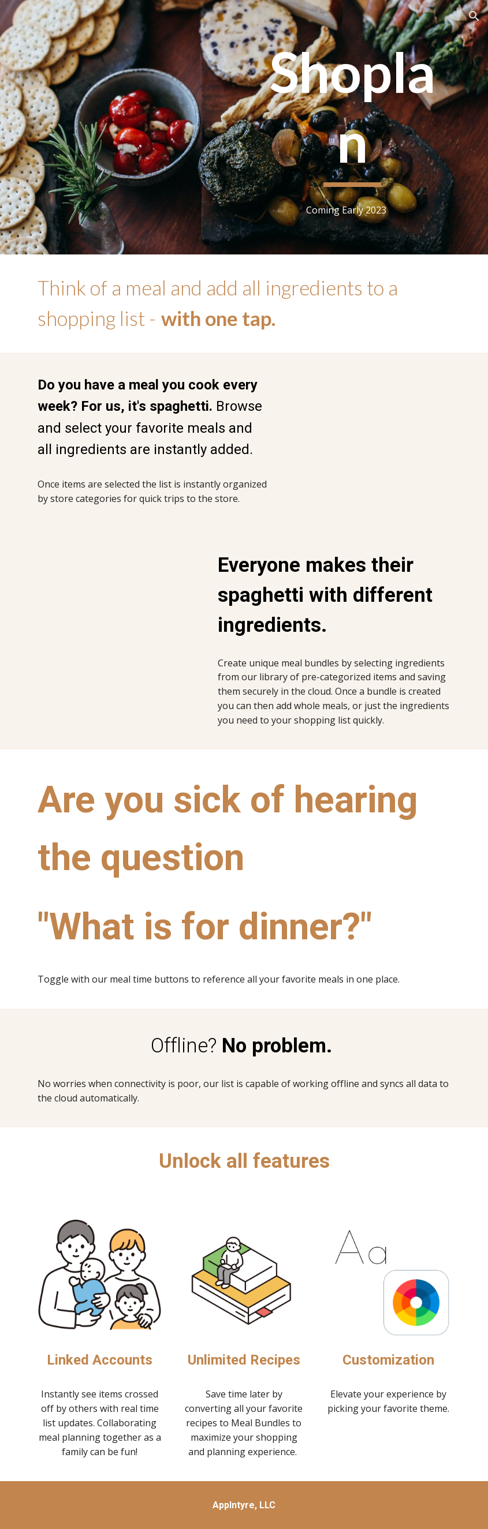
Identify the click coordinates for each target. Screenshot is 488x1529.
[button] (474, 16)
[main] (352, 112)
